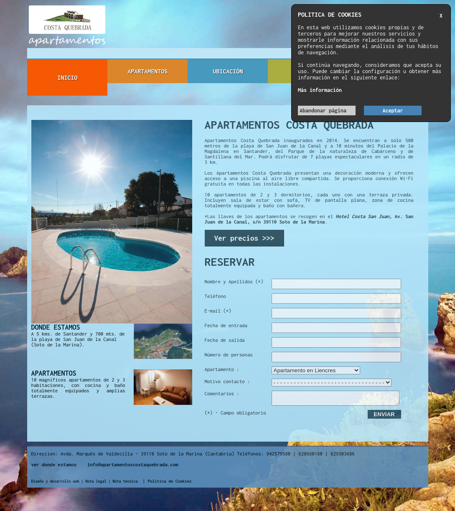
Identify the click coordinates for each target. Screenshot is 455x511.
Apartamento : (222, 369)
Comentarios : (222, 393)
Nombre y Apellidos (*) (234, 281)
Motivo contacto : (227, 381)
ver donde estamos (54, 467)
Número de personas (229, 354)
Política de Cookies (170, 483)
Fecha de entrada (226, 325)
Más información (320, 90)
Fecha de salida (225, 340)
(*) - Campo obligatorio (235, 415)
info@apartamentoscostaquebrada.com (132, 467)
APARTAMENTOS (147, 71)
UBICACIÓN (228, 71)
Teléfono (215, 296)
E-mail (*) (218, 310)
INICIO (67, 77)
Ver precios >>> (244, 238)
